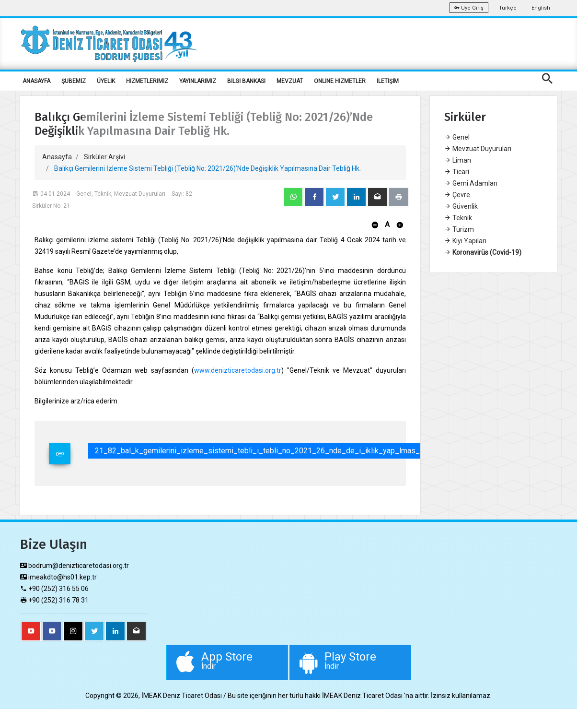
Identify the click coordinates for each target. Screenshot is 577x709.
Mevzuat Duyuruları (477, 149)
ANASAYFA (36, 81)
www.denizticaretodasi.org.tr (237, 370)
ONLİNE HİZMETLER (340, 81)
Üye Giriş (469, 8)
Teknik (458, 218)
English (540, 8)
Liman (457, 160)
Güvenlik (461, 206)
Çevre (457, 195)
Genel (457, 137)
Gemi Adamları (470, 183)
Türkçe (508, 8)
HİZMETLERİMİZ (147, 81)
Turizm (459, 229)
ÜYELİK (106, 81)
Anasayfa (57, 157)
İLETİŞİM (388, 81)
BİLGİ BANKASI (246, 81)
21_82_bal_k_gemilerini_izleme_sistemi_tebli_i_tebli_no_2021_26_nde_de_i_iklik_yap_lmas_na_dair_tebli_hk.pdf (292, 450)
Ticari (456, 172)
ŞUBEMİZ (73, 81)
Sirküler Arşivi (104, 157)
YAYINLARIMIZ (197, 81)
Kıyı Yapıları (465, 241)
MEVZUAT (290, 81)
